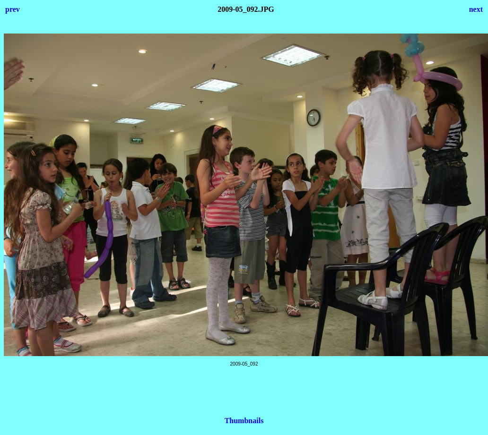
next (476, 9)
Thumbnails (244, 421)
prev (12, 9)
